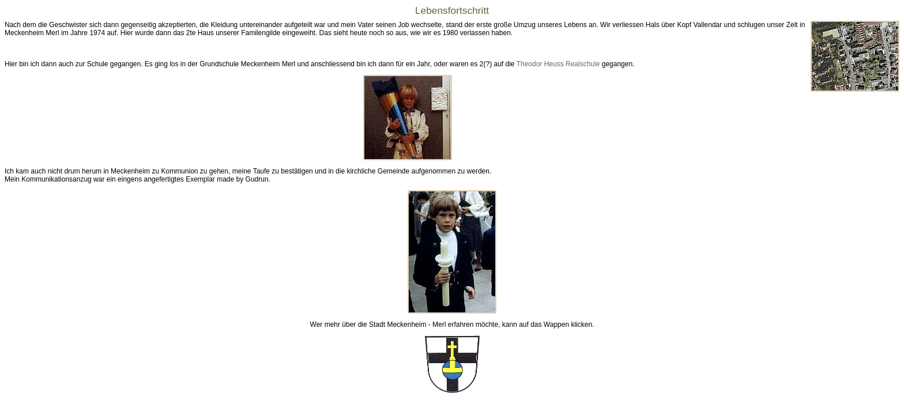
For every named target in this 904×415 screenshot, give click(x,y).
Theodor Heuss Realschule (558, 64)
